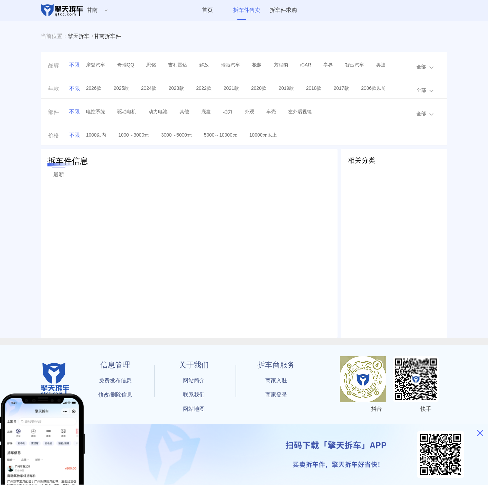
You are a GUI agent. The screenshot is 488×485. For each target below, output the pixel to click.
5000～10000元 (220, 135)
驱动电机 (126, 111)
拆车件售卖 (246, 10)
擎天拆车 (78, 36)
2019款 (286, 88)
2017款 (341, 88)
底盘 (206, 111)
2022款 (203, 88)
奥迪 (381, 64)
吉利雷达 (177, 64)
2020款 (258, 88)
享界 (328, 64)
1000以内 (96, 135)
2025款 (121, 88)
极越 (257, 64)
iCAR (305, 64)
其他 (184, 111)
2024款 (148, 88)
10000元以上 (263, 135)
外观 (249, 111)
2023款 (176, 88)
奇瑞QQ (125, 64)
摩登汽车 (95, 64)
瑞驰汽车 (230, 64)
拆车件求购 (283, 10)
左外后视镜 (300, 111)
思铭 (151, 64)
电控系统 (95, 111)
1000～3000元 (133, 135)
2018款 (313, 88)
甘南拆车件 (107, 36)
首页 (207, 10)
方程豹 (281, 64)
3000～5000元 (176, 135)
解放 (204, 64)
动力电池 (157, 111)
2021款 (231, 88)
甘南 (92, 10)
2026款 (93, 88)
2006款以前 (373, 88)
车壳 (271, 111)
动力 (227, 111)
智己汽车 (354, 64)
